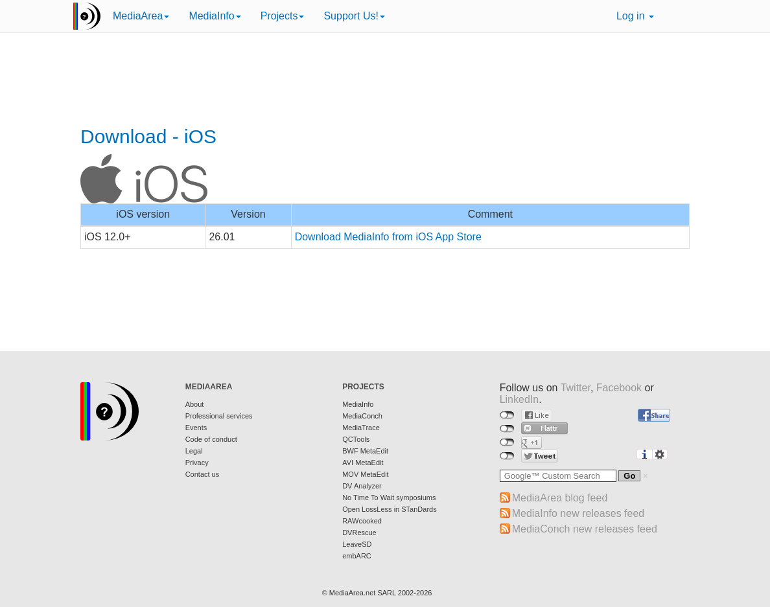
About (194, 404)
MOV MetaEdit (365, 474)
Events (196, 427)
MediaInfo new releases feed (578, 513)
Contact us (202, 474)
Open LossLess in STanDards (389, 509)
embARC (356, 556)
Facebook (619, 387)
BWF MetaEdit (365, 451)
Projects (283, 15)
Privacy (197, 462)
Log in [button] (635, 15)
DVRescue (359, 532)
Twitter (575, 387)
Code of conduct (211, 439)
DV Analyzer (362, 486)
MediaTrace (361, 427)
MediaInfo (214, 15)
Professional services (219, 416)
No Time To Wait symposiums (389, 497)
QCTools (355, 439)
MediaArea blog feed (560, 497)
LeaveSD (356, 544)
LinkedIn (519, 399)
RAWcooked (362, 521)
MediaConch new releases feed (584, 528)
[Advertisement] (385, 81)
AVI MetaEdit (362, 462)
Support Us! (353, 15)
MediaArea (141, 15)
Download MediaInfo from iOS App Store (388, 236)
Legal (194, 451)
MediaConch (362, 416)
